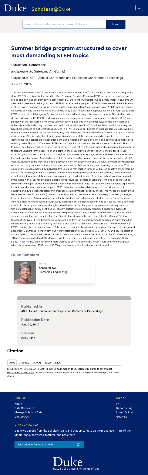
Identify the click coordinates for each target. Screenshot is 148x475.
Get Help (121, 416)
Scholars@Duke (51, 9)
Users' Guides (125, 412)
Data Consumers (24, 408)
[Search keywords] (64, 24)
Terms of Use (91, 468)
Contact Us (21, 416)
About (18, 403)
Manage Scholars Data (28, 412)
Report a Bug (124, 408)
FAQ (118, 403)
